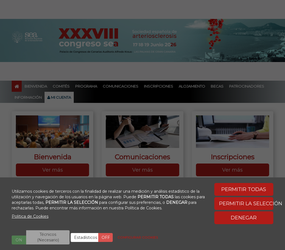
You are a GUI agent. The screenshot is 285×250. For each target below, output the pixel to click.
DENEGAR (244, 218)
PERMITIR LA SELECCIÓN (246, 204)
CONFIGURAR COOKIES (137, 237)
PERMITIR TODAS (243, 189)
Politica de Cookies (30, 216)
